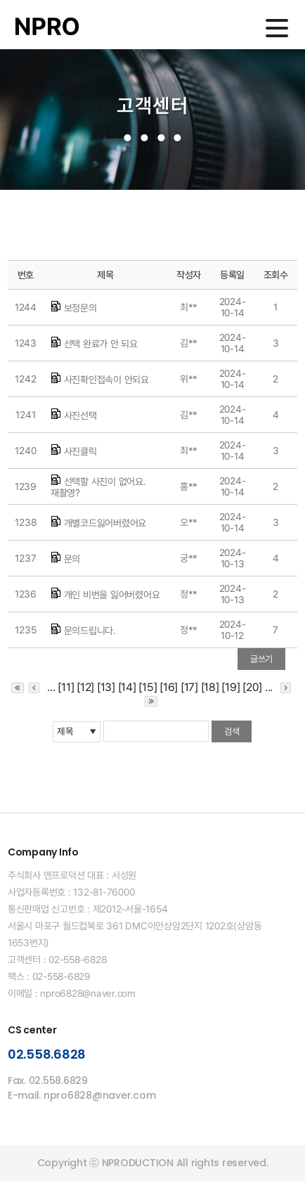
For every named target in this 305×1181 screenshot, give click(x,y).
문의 (72, 558)
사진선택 (80, 415)
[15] (147, 687)
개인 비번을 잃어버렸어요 (112, 594)
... (51, 687)
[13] (106, 687)
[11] (66, 687)
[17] (189, 687)
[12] (85, 687)
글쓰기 (261, 659)
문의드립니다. (90, 630)
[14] (127, 687)
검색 (232, 731)
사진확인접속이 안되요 (106, 379)
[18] (210, 687)
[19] (230, 687)
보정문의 (80, 308)
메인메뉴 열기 (277, 28)
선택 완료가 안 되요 (101, 343)
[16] (169, 687)
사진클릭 (80, 451)
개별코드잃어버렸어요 (105, 523)
